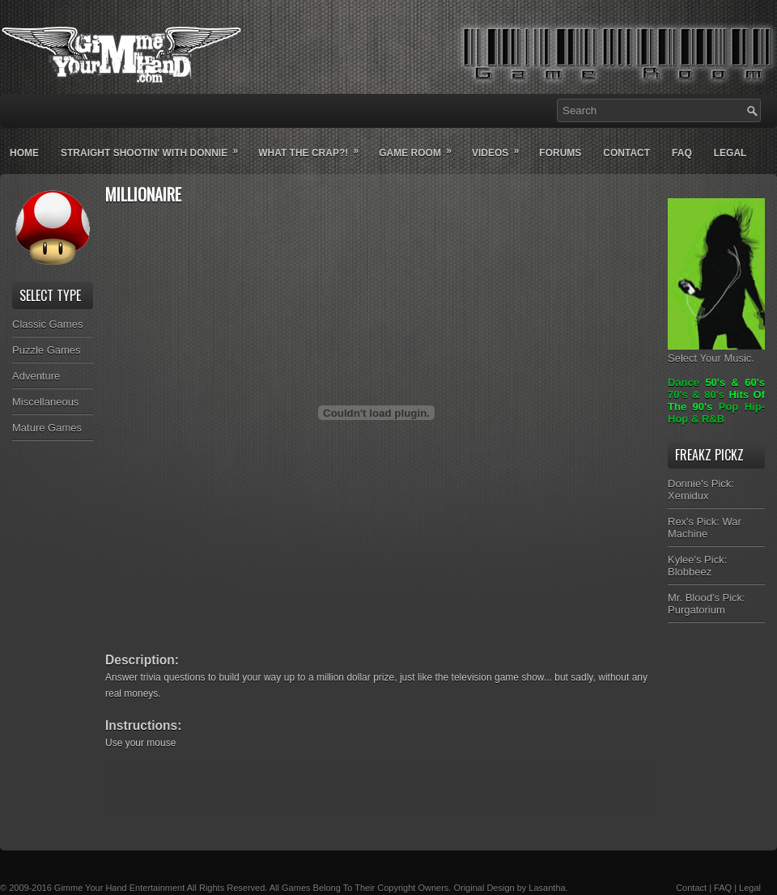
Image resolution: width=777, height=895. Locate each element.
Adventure (36, 376)
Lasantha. (548, 888)
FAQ (723, 888)
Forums (560, 153)
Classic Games (47, 324)
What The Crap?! (313, 146)
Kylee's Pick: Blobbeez (697, 566)
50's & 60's (735, 382)
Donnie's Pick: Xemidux (701, 489)
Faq (682, 153)
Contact (626, 153)
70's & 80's (696, 394)
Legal (730, 153)
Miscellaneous (45, 402)
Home (24, 153)
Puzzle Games (46, 350)
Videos (500, 146)
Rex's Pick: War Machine (704, 527)
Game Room (420, 146)
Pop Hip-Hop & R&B (716, 413)
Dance (683, 382)
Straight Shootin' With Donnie (154, 146)
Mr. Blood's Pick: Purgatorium (706, 604)
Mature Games (47, 428)
